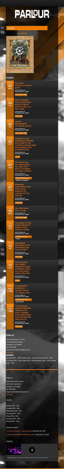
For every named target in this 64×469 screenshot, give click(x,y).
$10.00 (17, 280)
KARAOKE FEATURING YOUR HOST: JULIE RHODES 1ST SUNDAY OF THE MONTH (23, 190)
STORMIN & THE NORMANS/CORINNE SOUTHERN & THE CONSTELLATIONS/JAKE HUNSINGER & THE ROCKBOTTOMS (25, 144)
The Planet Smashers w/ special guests (23, 85)
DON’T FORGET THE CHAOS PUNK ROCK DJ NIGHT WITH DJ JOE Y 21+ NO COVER (23, 104)
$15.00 (17, 156)
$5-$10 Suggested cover (21, 237)
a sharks (11, 28)
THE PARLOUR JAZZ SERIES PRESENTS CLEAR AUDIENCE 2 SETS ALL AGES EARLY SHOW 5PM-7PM (22, 267)
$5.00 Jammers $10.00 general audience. (22, 178)
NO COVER (19, 116)
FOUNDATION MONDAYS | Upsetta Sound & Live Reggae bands (22, 289)
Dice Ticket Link (21, 94)
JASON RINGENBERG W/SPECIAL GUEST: (23, 123)
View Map (9, 352)
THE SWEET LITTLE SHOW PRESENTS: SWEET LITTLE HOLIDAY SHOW (23, 226)
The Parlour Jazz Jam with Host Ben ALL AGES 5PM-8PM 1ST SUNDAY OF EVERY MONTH (23, 166)
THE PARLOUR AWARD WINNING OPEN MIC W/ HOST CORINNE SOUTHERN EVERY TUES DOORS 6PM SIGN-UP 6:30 (23, 312)
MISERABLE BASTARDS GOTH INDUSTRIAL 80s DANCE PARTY (22, 246)
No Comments (22, 33)
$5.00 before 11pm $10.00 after (22, 300)
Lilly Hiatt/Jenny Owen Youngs (21, 209)
